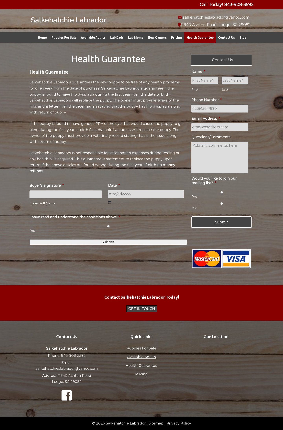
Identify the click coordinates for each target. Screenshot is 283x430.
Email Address (205, 118)
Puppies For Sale (63, 37)
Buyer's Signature (46, 185)
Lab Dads (117, 37)
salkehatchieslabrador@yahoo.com (216, 17)
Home (42, 37)
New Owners (157, 37)
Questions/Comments (210, 137)
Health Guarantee (200, 37)
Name (198, 72)
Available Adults (93, 37)
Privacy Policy (178, 423)
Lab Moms (135, 37)
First (195, 89)
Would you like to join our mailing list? (214, 180)
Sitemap (156, 423)
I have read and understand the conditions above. (74, 217)
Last (225, 89)
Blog (243, 37)
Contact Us (226, 37)
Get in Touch (141, 309)
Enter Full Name (42, 203)
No (194, 208)
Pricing (176, 37)
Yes (32, 230)
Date (114, 185)
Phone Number (206, 100)
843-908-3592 (73, 355)
